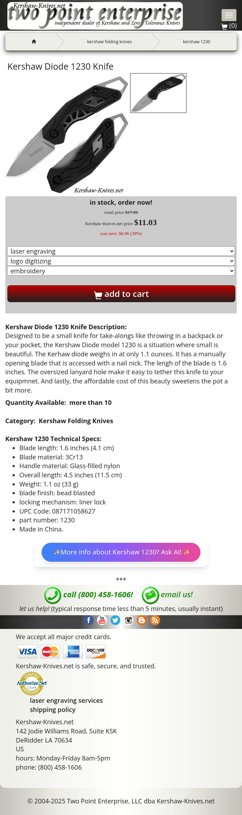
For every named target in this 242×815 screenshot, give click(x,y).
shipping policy (53, 709)
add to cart (121, 294)
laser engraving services (66, 700)
